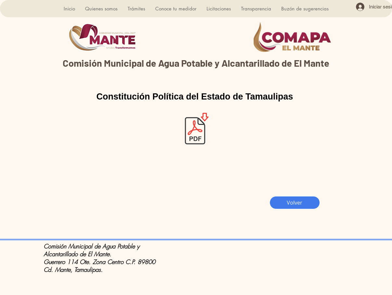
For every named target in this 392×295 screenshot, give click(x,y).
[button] (101, 8)
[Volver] (295, 202)
